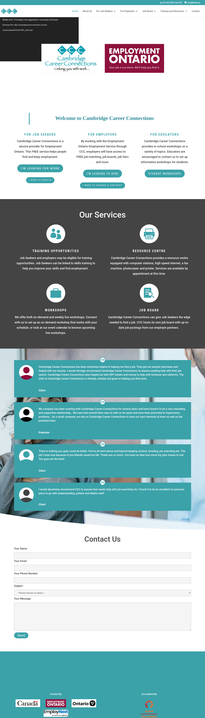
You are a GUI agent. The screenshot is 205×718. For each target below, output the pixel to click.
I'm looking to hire (102, 173)
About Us (87, 11)
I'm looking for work (40, 168)
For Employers (127, 11)
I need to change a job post (102, 185)
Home (75, 11)
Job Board (147, 11)
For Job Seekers (104, 11)
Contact (196, 11)
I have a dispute (40, 180)
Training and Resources (172, 11)
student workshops (164, 173)
